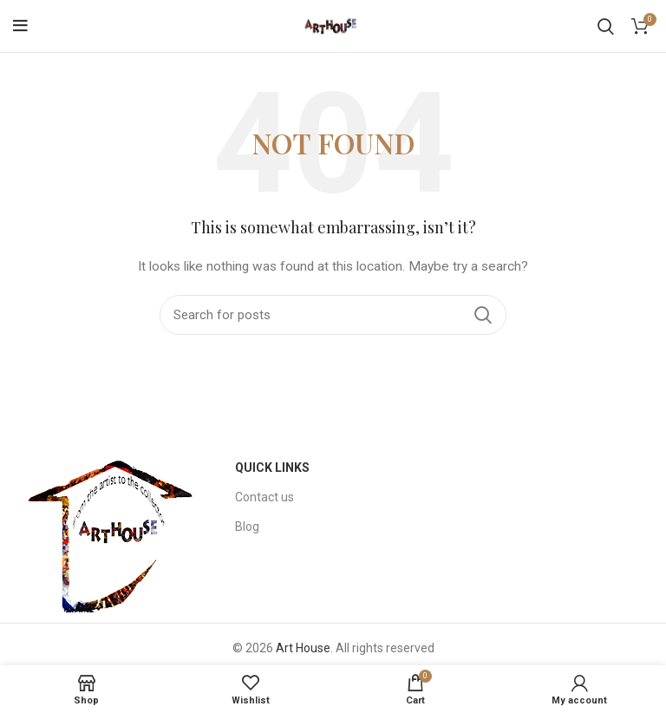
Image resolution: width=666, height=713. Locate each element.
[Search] (606, 26)
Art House (303, 648)
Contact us (264, 497)
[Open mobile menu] (20, 26)
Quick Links (272, 467)
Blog (247, 526)
